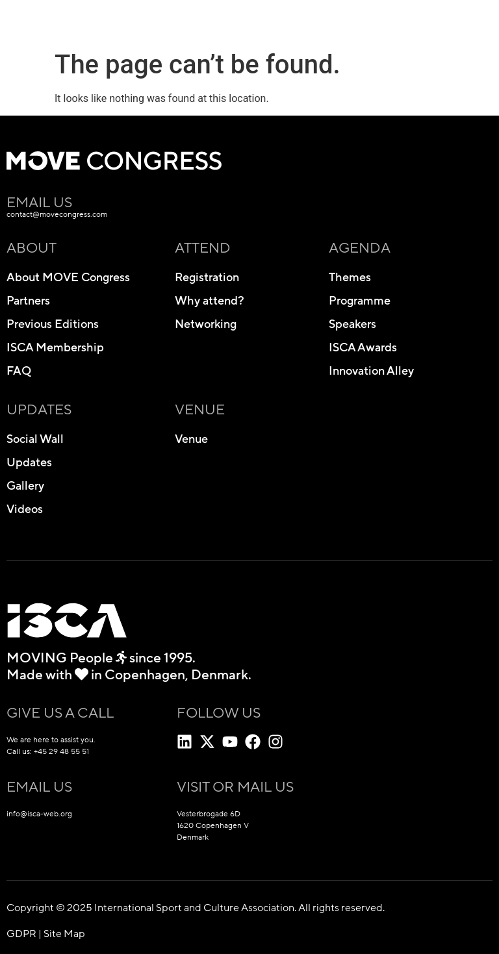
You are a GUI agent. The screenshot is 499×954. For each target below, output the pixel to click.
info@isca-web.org (39, 814)
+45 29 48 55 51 (61, 751)
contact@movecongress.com (56, 214)
